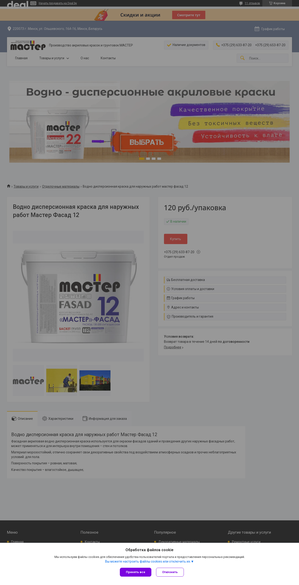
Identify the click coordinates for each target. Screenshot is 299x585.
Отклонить (170, 572)
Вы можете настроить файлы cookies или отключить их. (148, 561)
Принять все (135, 572)
